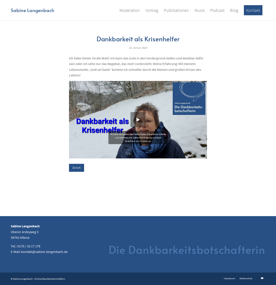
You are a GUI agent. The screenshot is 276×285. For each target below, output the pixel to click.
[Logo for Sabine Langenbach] (32, 10)
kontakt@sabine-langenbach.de (44, 251)
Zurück (76, 167)
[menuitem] (130, 10)
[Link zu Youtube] (262, 278)
